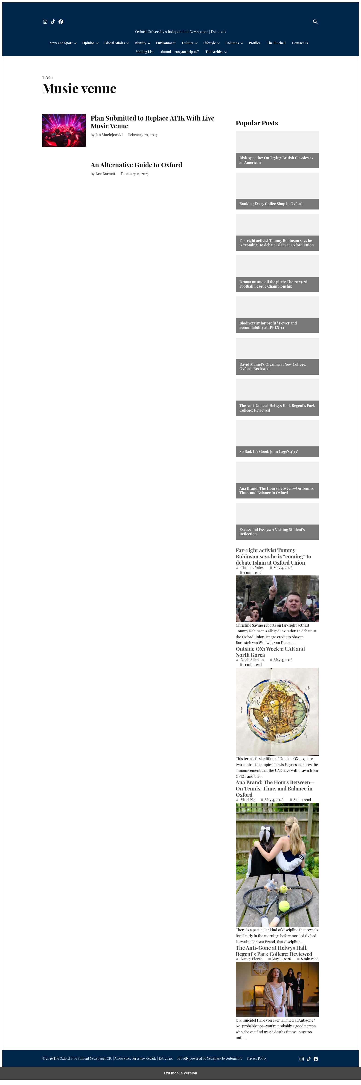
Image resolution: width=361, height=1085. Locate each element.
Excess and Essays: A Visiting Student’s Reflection (272, 531)
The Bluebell (276, 43)
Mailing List (145, 52)
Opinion (88, 43)
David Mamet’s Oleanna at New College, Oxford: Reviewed (272, 366)
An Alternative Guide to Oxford (137, 164)
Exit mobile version (180, 1078)
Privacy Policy (257, 1063)
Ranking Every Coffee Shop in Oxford (271, 203)
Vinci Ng (248, 800)
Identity (140, 43)
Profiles (254, 43)
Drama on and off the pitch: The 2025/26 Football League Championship (273, 284)
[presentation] (75, 43)
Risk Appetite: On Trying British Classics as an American (276, 160)
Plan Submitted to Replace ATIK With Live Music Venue (152, 122)
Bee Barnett (105, 173)
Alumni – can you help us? (179, 52)
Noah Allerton (252, 660)
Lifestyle (209, 43)
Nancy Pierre (251, 959)
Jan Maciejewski (109, 134)
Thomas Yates (252, 567)
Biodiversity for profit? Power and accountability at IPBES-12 (268, 325)
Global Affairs (115, 43)
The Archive (214, 52)
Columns (232, 43)
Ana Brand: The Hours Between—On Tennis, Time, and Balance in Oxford (276, 490)
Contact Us (300, 43)
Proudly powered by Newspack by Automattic (209, 1063)
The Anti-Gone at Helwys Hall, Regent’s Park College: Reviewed (277, 407)
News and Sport (61, 43)
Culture (188, 43)
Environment (166, 43)
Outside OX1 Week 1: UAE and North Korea (270, 651)
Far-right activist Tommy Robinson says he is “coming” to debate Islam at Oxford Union (276, 242)
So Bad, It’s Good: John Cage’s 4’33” (269, 451)
